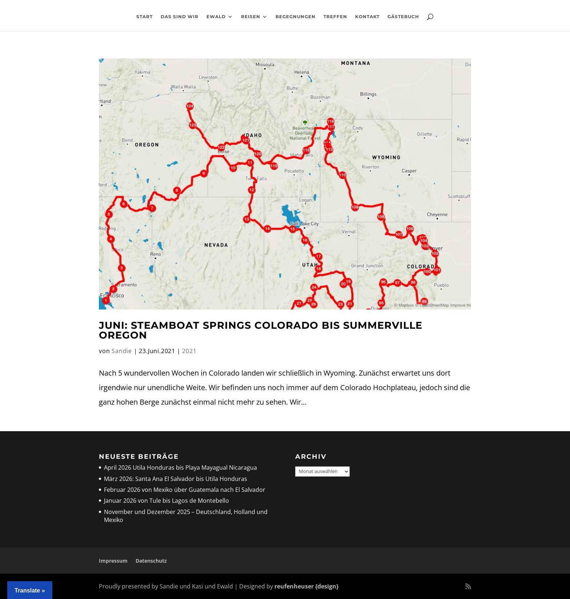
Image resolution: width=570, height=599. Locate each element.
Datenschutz (151, 560)
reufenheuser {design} (306, 586)
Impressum (113, 560)
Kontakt (367, 16)
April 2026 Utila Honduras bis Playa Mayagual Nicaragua (181, 467)
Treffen (335, 16)
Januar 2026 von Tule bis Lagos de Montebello (166, 501)
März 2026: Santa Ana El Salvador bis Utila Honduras (175, 479)
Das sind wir (179, 16)
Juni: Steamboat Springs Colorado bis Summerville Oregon (260, 330)
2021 (189, 351)
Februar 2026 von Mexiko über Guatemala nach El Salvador (184, 490)
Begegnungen (296, 16)
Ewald (216, 16)
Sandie (122, 351)
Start (144, 16)
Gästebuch (403, 16)
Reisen (250, 16)
